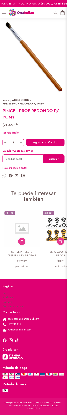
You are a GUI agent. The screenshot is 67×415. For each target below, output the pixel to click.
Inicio (5, 293)
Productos (8, 297)
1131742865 (12, 324)
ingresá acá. (45, 405)
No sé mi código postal (15, 168)
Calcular (54, 159)
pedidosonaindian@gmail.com (21, 319)
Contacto (7, 302)
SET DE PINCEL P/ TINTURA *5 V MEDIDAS (22, 253)
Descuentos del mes (13, 306)
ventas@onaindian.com (17, 330)
